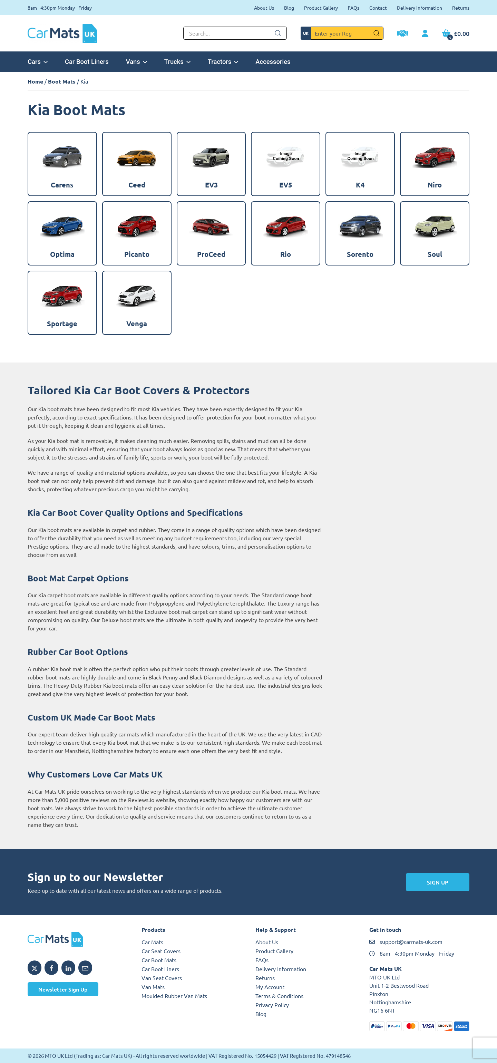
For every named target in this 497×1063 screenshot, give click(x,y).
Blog (289, 7)
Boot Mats (62, 81)
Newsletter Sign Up (63, 989)
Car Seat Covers (161, 950)
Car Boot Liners (87, 61)
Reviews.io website (151, 799)
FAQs (353, 7)
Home (35, 81)
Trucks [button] (177, 61)
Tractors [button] (223, 61)
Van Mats (153, 986)
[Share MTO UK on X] (34, 967)
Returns (460, 7)
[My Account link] (425, 33)
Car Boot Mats (159, 959)
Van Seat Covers (162, 977)
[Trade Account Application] (402, 34)
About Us (264, 7)
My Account (269, 986)
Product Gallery (321, 7)
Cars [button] (38, 61)
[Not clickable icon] (235, 33)
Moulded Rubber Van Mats (174, 995)
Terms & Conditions (279, 995)
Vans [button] (136, 61)
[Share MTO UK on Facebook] (51, 967)
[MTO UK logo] (78, 939)
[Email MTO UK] (85, 967)
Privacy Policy (272, 1004)
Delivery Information (419, 7)
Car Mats (152, 941)
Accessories (272, 61)
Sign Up (437, 882)
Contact (378, 7)
